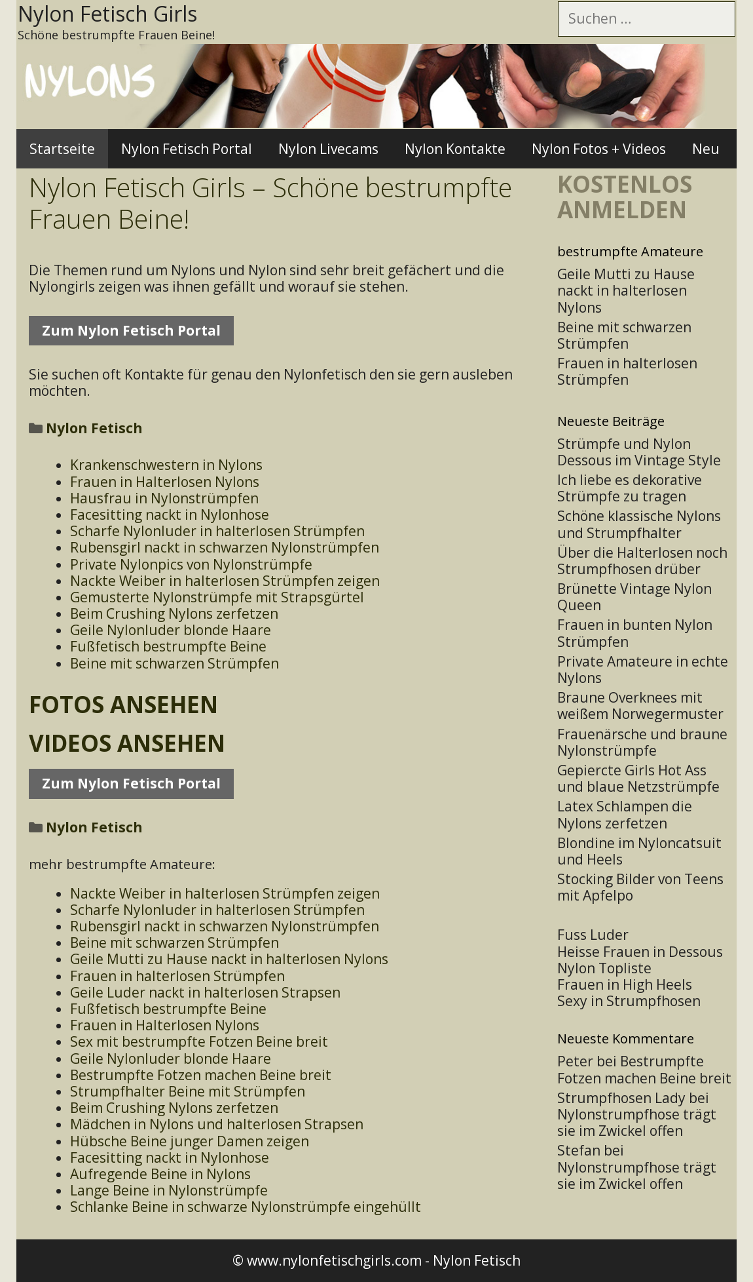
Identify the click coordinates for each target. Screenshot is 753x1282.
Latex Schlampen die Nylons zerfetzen (624, 814)
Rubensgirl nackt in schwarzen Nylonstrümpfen (224, 547)
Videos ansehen (127, 743)
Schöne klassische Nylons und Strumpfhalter (639, 524)
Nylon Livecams (328, 149)
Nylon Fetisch (477, 1260)
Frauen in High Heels (624, 984)
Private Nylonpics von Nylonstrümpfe (191, 564)
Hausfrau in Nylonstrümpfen (164, 498)
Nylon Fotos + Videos (599, 149)
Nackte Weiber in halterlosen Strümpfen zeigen (225, 581)
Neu (706, 149)
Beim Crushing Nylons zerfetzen (174, 613)
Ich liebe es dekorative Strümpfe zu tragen (629, 488)
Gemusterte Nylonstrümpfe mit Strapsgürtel (217, 597)
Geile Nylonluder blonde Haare (170, 630)
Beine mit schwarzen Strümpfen (174, 663)
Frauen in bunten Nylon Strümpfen (634, 632)
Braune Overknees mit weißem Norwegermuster (640, 705)
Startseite (62, 149)
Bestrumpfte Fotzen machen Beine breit (644, 1069)
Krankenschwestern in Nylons (166, 465)
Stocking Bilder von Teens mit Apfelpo (640, 887)
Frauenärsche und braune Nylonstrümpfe (642, 742)
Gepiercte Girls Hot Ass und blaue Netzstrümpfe (638, 778)
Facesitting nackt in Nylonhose (169, 514)
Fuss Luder (593, 934)
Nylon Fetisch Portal (186, 149)
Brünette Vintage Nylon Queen (634, 596)
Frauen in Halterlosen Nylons (164, 482)
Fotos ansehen (123, 704)
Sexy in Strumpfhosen (629, 1001)
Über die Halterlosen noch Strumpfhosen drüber (642, 560)
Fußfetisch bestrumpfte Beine (168, 646)
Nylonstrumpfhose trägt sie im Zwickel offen (636, 1122)
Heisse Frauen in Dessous (640, 951)
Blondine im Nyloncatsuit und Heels (639, 851)
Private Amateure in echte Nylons (642, 669)
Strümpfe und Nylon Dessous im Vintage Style (639, 452)
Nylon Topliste (604, 968)
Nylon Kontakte (455, 149)
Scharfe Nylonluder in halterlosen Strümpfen (217, 531)
